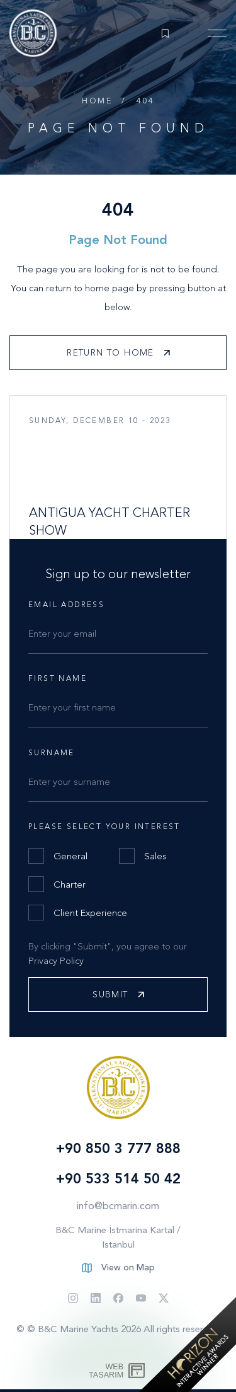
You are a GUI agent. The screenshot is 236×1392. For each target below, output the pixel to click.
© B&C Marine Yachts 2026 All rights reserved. (123, 1329)
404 (145, 100)
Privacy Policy (56, 960)
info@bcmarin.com (118, 1206)
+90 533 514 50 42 (118, 1178)
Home (97, 100)
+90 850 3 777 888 (118, 1148)
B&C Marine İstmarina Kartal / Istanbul (118, 1237)
